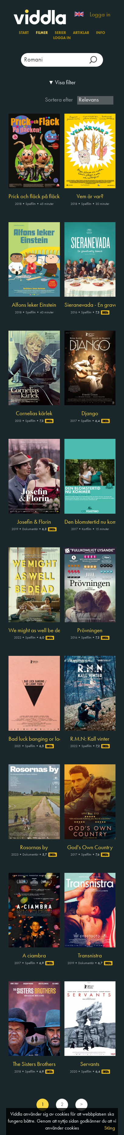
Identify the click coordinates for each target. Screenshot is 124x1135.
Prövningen (89, 631)
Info (100, 33)
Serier (60, 33)
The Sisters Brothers (34, 1064)
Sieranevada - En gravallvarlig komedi (90, 305)
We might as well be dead (34, 631)
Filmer (42, 33)
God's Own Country (90, 848)
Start (24, 33)
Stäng (109, 1128)
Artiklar (81, 33)
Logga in (100, 15)
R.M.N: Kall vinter (89, 739)
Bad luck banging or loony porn (34, 739)
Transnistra (90, 956)
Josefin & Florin (34, 522)
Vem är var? (90, 197)
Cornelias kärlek (34, 414)
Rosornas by (34, 848)
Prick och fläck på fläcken (34, 197)
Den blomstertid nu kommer (90, 522)
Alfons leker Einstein (34, 305)
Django (89, 414)
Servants (89, 1064)
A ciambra (34, 956)
